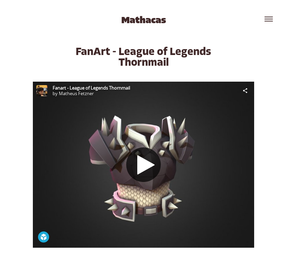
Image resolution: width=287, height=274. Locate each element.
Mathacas (143, 20)
